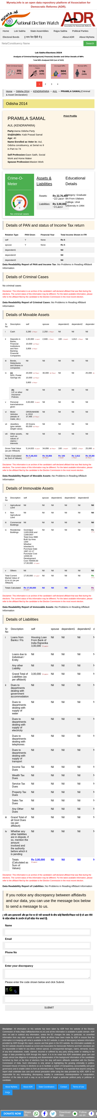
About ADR (68, 37)
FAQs (7, 1092)
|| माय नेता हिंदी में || (33, 37)
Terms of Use (78, 1087)
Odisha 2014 (22, 91)
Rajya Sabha (60, 31)
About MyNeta (86, 37)
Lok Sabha (19, 31)
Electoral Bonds (11, 37)
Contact (63, 1087)
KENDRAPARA (41, 91)
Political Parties (80, 31)
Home (6, 31)
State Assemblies (39, 31)
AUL (55, 91)
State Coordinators (46, 1087)
